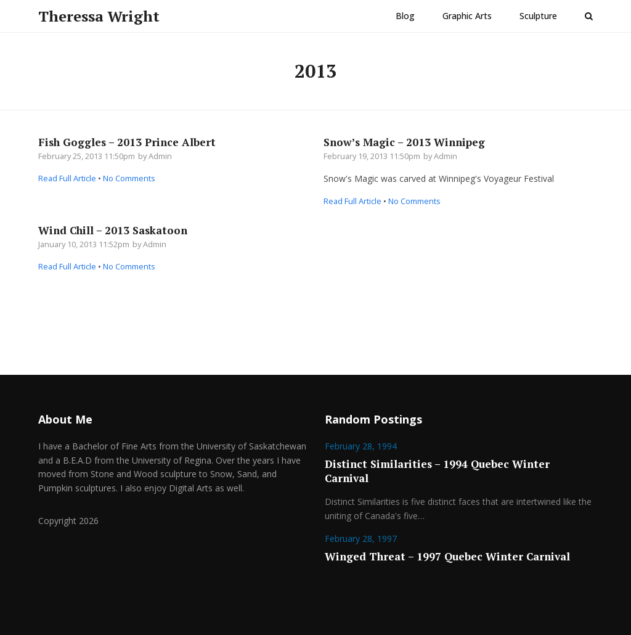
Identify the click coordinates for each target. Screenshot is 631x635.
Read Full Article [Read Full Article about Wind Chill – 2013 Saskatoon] (67, 266)
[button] (589, 16)
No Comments (129, 178)
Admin (160, 156)
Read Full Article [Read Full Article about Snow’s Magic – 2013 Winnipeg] (352, 201)
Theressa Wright (99, 16)
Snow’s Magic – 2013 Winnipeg (404, 142)
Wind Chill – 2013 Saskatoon (112, 230)
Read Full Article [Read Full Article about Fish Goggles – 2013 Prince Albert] (67, 178)
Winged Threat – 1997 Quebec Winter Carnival (447, 556)
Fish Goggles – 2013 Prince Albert (127, 142)
